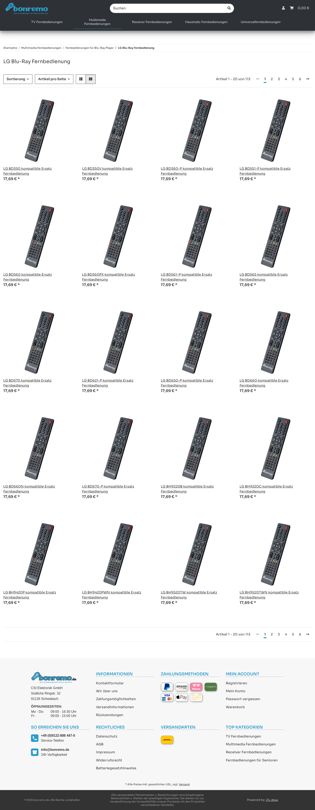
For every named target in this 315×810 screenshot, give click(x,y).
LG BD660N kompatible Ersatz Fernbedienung (29, 489)
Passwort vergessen (243, 699)
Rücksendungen (109, 715)
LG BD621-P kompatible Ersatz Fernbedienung (107, 383)
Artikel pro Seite (52, 79)
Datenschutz (106, 736)
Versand (184, 784)
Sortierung (16, 79)
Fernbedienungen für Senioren (252, 760)
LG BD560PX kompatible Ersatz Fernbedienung (108, 277)
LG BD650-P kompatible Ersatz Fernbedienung (187, 383)
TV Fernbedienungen (243, 736)
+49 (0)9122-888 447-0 (58, 735)
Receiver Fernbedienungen (249, 752)
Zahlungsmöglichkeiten (116, 699)
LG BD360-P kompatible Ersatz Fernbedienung (187, 171)
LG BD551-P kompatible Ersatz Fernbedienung (265, 171)
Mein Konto (235, 691)
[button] (283, 8)
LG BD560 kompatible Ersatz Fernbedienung (27, 277)
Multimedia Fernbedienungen (251, 744)
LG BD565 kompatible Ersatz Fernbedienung (264, 277)
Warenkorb (235, 707)
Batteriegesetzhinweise (116, 768)
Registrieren (236, 683)
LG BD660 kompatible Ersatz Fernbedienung (264, 383)
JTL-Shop (272, 799)
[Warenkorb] (299, 8)
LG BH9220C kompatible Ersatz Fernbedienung (266, 489)
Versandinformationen (115, 707)
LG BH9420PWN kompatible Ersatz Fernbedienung (111, 595)
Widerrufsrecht (109, 760)
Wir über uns (107, 691)
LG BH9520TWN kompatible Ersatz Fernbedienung (269, 595)
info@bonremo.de (55, 749)
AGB (99, 744)
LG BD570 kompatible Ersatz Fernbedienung (27, 383)
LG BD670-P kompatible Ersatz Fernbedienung (108, 489)
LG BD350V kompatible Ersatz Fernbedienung (107, 171)
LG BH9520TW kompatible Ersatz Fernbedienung (189, 595)
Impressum (105, 752)
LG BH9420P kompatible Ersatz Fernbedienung (29, 595)
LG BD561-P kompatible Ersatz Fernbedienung (186, 277)
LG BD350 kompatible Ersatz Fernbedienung (27, 171)
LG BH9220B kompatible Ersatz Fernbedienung (187, 489)
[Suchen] (167, 8)
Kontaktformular (110, 683)
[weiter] (308, 79)
